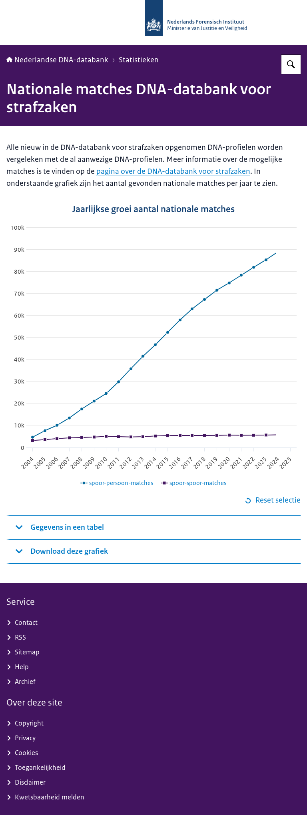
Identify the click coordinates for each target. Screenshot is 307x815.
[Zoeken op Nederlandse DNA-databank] (291, 64)
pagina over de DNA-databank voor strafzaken (173, 171)
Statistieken (139, 60)
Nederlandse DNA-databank (57, 60)
